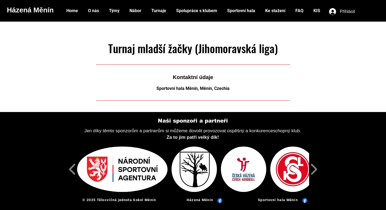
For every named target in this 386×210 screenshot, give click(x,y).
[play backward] (72, 169)
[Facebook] (220, 200)
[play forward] (314, 169)
